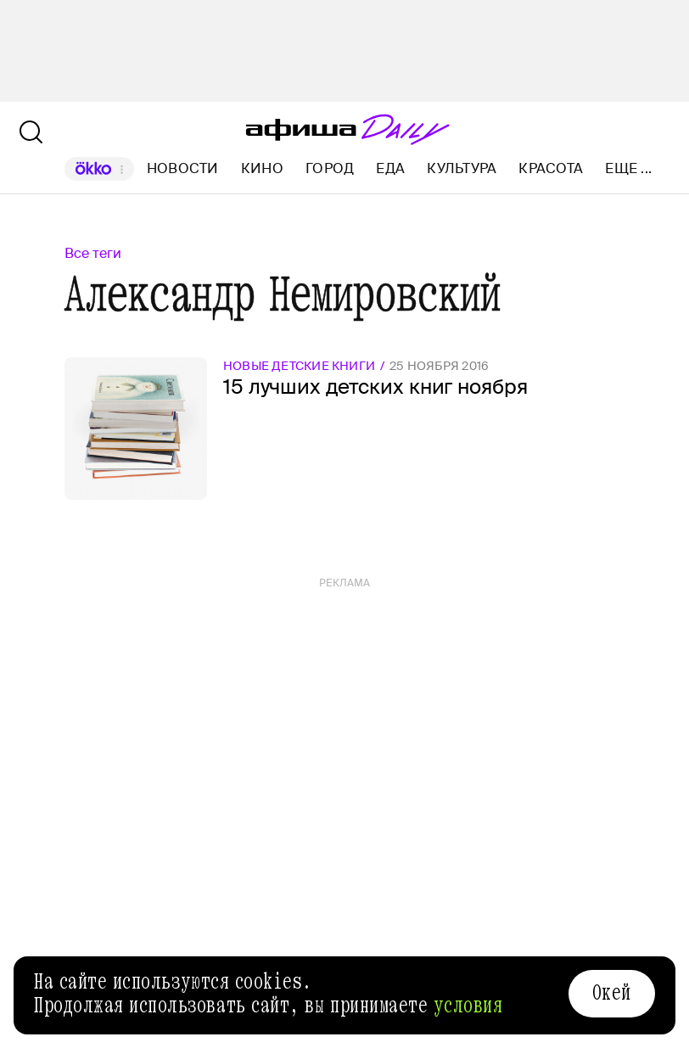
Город (329, 168)
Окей (611, 993)
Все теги (92, 253)
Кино (262, 168)
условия (468, 1005)
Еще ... (628, 168)
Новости (183, 168)
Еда (390, 168)
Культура (461, 168)
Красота (550, 168)
